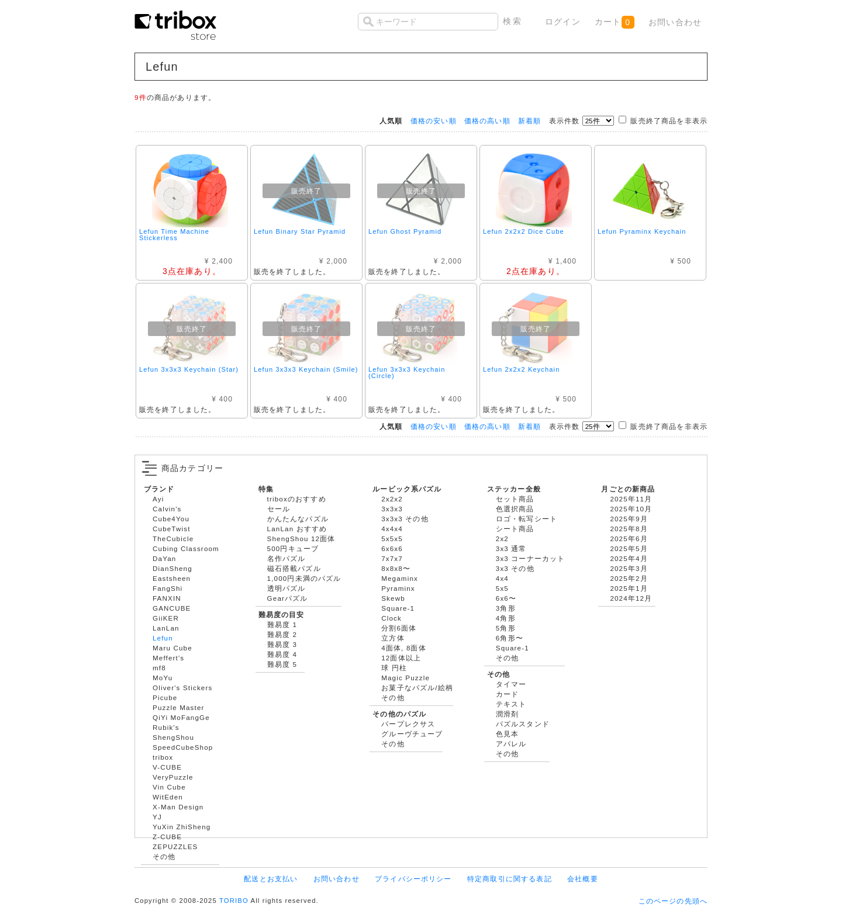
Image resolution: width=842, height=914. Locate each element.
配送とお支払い (271, 878)
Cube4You (171, 518)
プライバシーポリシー (413, 878)
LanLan (166, 628)
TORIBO (234, 900)
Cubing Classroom (186, 548)
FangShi (167, 588)
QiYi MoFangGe (181, 717)
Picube (165, 697)
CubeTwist (172, 528)
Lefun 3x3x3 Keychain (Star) (189, 369)
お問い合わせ (675, 22)
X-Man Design (178, 807)
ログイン (563, 21)
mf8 (159, 667)
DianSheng (172, 568)
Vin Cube (169, 787)
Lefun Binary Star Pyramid (300, 231)
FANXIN (167, 598)
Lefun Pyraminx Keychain (642, 231)
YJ (157, 816)
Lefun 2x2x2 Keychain (521, 369)
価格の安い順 (433, 120)
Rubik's (166, 727)
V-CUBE (167, 767)
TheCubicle (173, 538)
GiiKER (166, 618)
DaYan (164, 558)
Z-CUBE (167, 836)
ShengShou (173, 737)
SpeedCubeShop (183, 747)
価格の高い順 (487, 120)
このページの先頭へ (673, 901)
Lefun (163, 638)
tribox (163, 757)
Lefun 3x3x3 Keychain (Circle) (406, 372)
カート (614, 22)
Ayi (158, 499)
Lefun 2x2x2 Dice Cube (523, 231)
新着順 (529, 120)
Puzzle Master (179, 707)
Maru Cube (172, 648)
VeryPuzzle (173, 777)
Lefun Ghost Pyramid (404, 231)
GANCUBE (172, 608)
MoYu (162, 677)
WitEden (168, 797)
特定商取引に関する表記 (509, 878)
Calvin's (167, 509)
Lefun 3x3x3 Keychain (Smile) (306, 369)
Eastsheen (172, 578)
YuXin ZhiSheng (181, 826)
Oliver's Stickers (182, 687)
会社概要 (582, 878)
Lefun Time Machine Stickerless (174, 234)
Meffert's (168, 658)
